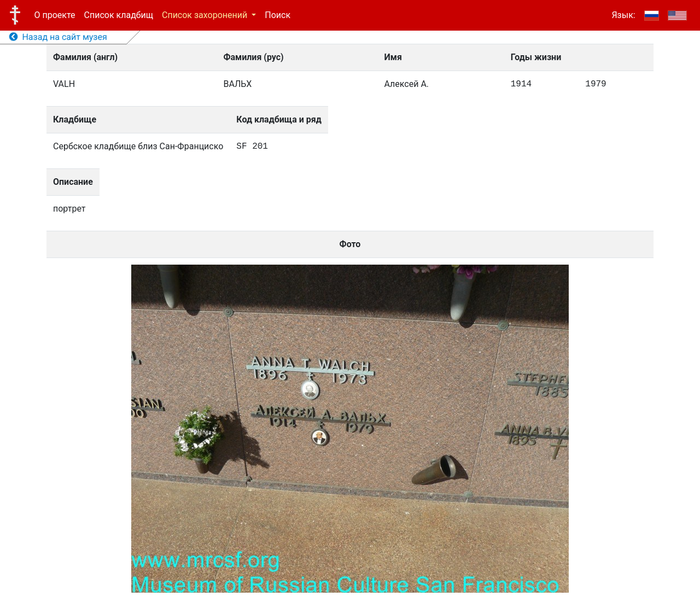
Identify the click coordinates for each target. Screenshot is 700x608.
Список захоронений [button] (205, 15)
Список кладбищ (118, 15)
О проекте (54, 15)
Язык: (623, 15)
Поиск (277, 15)
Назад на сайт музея (58, 37)
